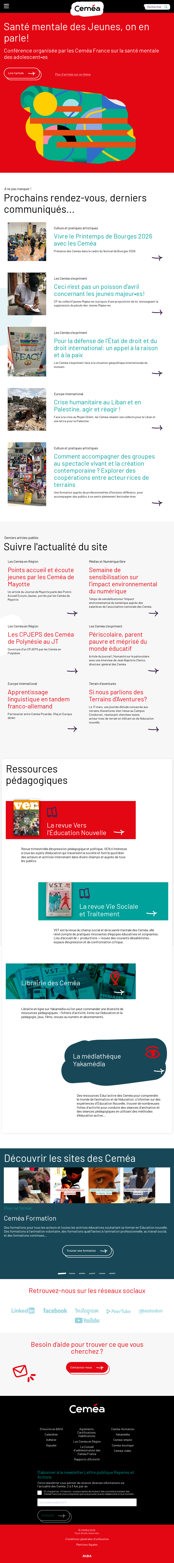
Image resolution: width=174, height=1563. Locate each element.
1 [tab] (62, 1273)
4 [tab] (92, 1273)
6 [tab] (112, 1273)
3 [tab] (82, 1273)
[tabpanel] (87, 1213)
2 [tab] (72, 1273)
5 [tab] (102, 1273)
